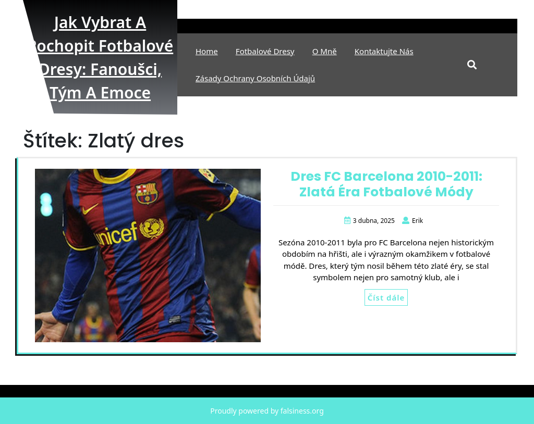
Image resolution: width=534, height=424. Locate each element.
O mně (324, 51)
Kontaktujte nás (384, 51)
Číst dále (386, 297)
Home (207, 51)
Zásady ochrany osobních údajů (255, 78)
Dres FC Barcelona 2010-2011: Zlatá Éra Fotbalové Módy (386, 184)
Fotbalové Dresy (265, 51)
